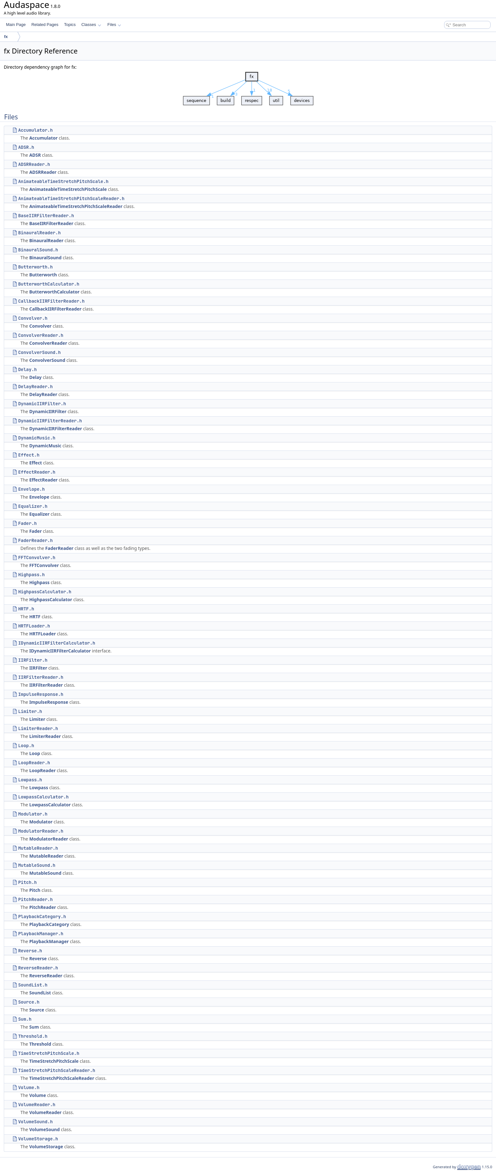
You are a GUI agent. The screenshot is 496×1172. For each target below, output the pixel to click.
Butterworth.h (35, 267)
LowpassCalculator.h (43, 797)
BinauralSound (45, 258)
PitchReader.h (35, 899)
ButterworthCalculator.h (48, 284)
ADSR (35, 155)
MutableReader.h (38, 848)
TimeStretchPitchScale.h (48, 1053)
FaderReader (59, 548)
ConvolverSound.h (39, 352)
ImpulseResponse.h (40, 694)
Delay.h (27, 369)
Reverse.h (30, 951)
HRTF (34, 617)
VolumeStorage (46, 1147)
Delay (35, 377)
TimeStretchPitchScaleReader (61, 1078)
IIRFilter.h (32, 660)
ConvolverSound (47, 360)
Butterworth (43, 275)
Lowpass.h (30, 780)
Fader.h (27, 523)
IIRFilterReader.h (40, 677)
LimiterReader (45, 736)
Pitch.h (27, 882)
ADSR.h (26, 147)
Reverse (37, 958)
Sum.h (24, 1019)
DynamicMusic (45, 446)
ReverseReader (45, 976)
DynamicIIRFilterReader (55, 428)
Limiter (37, 719)
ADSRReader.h (34, 164)
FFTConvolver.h (36, 557)
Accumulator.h (35, 130)
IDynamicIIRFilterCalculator (60, 651)
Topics (70, 24)
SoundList (40, 993)
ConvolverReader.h (40, 335)
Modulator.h (32, 814)
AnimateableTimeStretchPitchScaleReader (75, 206)
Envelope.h (31, 489)
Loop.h (26, 745)
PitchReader (42, 907)
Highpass (39, 582)
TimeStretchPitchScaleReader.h (56, 1070)
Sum (34, 1027)
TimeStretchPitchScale (53, 1061)
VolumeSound (44, 1129)
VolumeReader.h (36, 1104)
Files (114, 24)
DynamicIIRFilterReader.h (50, 421)
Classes (91, 24)
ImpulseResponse (48, 702)
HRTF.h (26, 609)
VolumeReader (45, 1112)
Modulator (41, 822)
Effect (35, 463)
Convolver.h (32, 318)
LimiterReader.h (38, 728)
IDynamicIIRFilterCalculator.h (56, 643)
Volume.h (28, 1087)
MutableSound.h (36, 865)
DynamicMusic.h (36, 438)
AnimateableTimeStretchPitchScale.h (63, 181)
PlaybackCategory (49, 924)
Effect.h (28, 455)
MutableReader (46, 856)
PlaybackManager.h (40, 933)
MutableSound (45, 873)
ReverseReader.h (38, 968)
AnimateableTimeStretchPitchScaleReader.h (71, 198)
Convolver (40, 326)
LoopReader (42, 770)
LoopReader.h (34, 763)
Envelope (39, 497)
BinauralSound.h (38, 250)
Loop (34, 753)
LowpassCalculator (50, 805)
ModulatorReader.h (40, 831)
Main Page (16, 24)
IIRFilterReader (46, 685)
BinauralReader (46, 240)
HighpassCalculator (50, 599)
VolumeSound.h (35, 1122)
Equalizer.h (32, 506)
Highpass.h (31, 574)
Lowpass (38, 787)
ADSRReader (42, 172)
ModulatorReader (48, 839)
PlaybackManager (49, 941)
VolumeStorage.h (38, 1139)
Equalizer (39, 514)
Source (36, 1010)
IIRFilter (38, 668)
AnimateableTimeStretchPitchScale (68, 189)
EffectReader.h (36, 472)
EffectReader (43, 480)
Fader (35, 531)
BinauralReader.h (39, 233)
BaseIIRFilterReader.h (46, 215)
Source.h (28, 1002)
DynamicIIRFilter (47, 411)
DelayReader (43, 394)
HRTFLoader (42, 634)
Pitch (34, 890)
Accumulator (43, 138)
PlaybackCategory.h (42, 916)
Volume (37, 1095)
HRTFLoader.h (34, 626)
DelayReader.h (35, 386)
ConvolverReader (48, 343)
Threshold (40, 1044)
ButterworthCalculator (54, 292)
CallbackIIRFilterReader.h (51, 301)
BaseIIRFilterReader (51, 223)
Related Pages (44, 24)
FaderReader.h (35, 540)
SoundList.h (32, 985)
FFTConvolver (44, 565)
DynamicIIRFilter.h (42, 403)
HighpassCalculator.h (44, 592)
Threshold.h (32, 1036)
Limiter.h (30, 711)
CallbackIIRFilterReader (55, 309)
